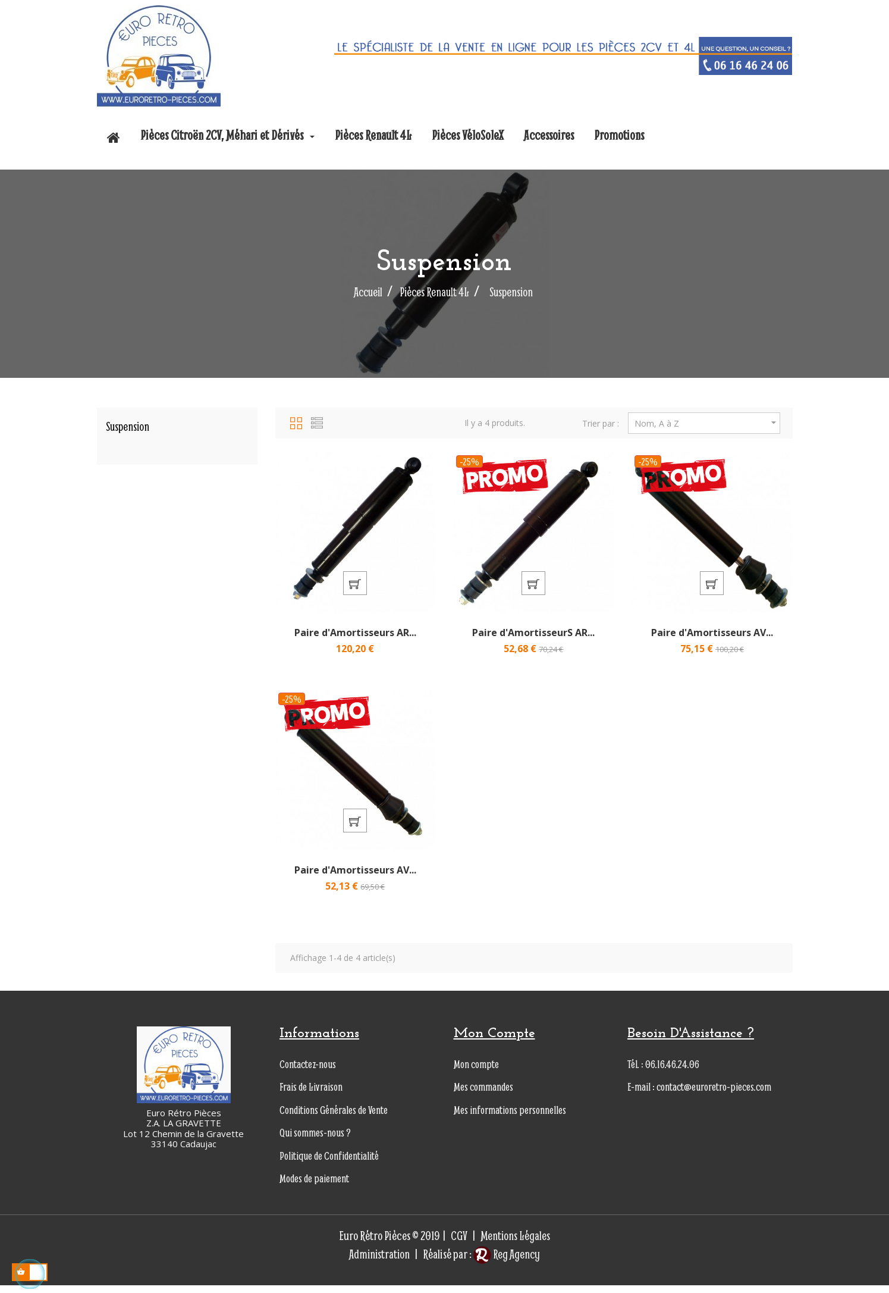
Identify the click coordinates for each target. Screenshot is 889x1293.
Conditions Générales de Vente (333, 1117)
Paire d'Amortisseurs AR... (355, 636)
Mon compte (476, 1071)
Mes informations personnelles (510, 1117)
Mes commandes (483, 1094)
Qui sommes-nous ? (315, 1140)
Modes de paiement (314, 1186)
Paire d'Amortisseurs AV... (712, 636)
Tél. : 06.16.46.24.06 (663, 1071)
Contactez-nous (307, 1071)
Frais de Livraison (311, 1094)
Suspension (127, 426)
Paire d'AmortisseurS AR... (533, 636)
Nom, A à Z (707, 422)
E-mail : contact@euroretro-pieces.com (699, 1094)
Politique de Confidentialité (329, 1163)
